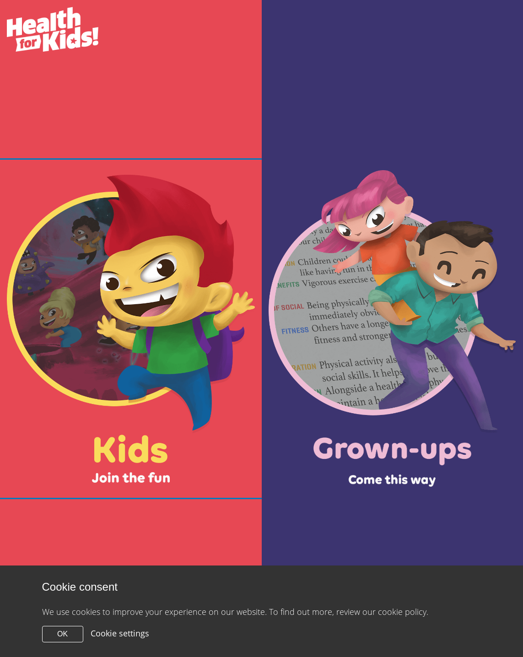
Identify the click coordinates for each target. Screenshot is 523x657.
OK (62, 634)
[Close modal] (131, 328)
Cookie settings (120, 633)
